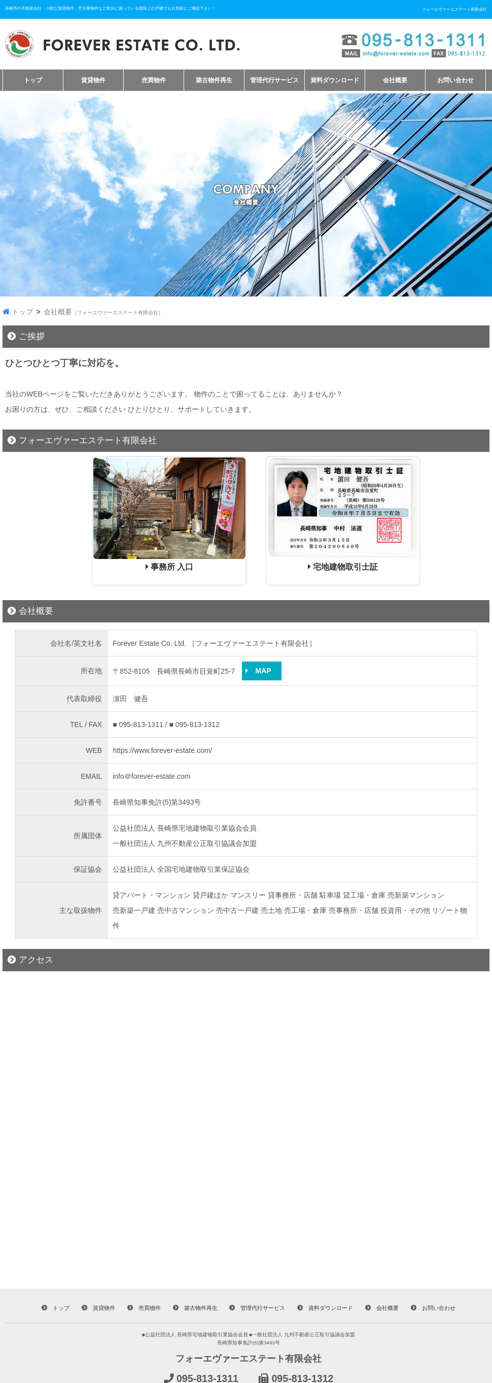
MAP (261, 671)
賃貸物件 (93, 80)
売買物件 (154, 80)
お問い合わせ (455, 80)
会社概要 (395, 80)
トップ (33, 80)
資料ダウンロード (334, 80)
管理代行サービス (274, 80)
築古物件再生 (214, 80)
